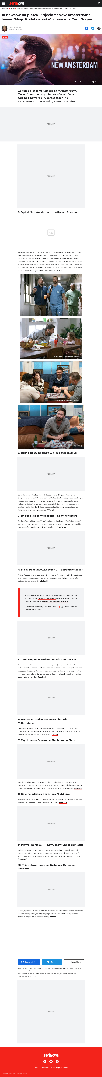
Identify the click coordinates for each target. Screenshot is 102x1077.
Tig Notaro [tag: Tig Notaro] (32, 976)
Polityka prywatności (59, 1068)
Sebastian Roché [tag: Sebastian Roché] (24, 971)
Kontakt (37, 1068)
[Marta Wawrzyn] (29, 28)
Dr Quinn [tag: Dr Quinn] (47, 968)
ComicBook (42, 581)
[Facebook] (45, 1062)
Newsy (13, 8)
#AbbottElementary (47, 598)
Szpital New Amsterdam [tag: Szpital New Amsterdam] (44, 971)
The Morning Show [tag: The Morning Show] (66, 974)
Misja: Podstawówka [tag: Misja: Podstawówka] (58, 968)
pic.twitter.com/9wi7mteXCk (55, 602)
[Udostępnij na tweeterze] (92, 28)
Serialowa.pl (4, 8)
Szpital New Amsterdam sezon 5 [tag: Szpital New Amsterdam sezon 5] (65, 971)
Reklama (45, 1068)
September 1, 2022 (33, 610)
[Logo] (16, 3)
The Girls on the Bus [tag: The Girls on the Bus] (52, 974)
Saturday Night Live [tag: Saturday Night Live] (73, 968)
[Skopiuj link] (99, 28)
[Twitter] (51, 1062)
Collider (52, 917)
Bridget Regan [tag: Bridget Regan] (28, 968)
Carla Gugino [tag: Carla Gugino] (39, 968)
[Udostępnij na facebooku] (86, 28)
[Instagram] (57, 1062)
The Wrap (61, 527)
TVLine (58, 271)
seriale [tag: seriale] (33, 971)
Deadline (41, 677)
